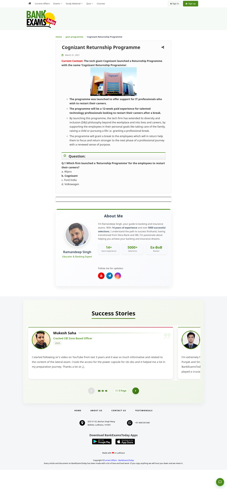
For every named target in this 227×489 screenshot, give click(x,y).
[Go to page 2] (103, 410)
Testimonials (144, 429)
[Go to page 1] (99, 410)
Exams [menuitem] (56, 3)
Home (59, 36)
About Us (96, 429)
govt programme (74, 36)
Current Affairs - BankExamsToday (119, 479)
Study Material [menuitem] (73, 3)
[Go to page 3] (106, 410)
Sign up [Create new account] (191, 3)
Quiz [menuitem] (88, 3)
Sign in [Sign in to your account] (174, 3)
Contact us (118, 429)
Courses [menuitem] (101, 3)
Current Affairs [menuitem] (42, 3)
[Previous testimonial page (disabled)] (91, 409)
